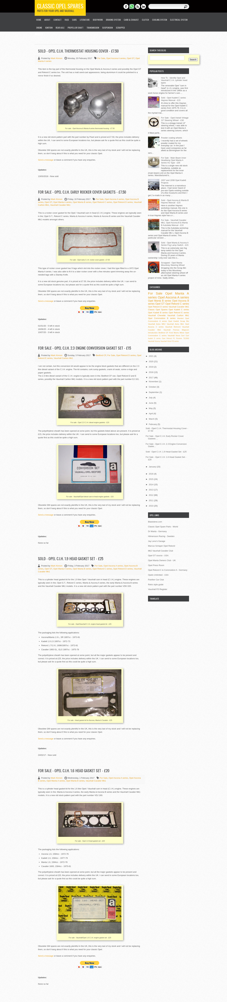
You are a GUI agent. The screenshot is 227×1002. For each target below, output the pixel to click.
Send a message (45, 160)
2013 (151, 490)
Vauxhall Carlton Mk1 (63, 358)
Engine (39, 27)
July (151, 397)
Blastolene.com (155, 522)
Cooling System (159, 19)
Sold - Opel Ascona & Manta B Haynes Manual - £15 (175, 201)
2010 (151, 506)
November (154, 381)
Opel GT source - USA (158, 555)
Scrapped (120, 27)
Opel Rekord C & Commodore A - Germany (167, 570)
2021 (151, 356)
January (153, 467)
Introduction (153, 333)
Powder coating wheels (171, 138)
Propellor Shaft (75, 27)
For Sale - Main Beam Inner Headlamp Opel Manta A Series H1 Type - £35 (173, 160)
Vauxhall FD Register (157, 589)
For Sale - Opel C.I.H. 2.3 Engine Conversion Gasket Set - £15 (84, 348)
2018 (151, 372)
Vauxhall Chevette (157, 315)
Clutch (145, 19)
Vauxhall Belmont (172, 327)
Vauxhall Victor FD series (169, 341)
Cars (74, 19)
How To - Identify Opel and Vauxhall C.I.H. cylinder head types (174, 80)
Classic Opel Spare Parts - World (163, 526)
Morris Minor (179, 333)
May (151, 408)
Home (38, 19)
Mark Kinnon (57, 58)
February (153, 424)
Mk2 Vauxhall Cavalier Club (160, 551)
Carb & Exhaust (131, 19)
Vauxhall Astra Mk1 (175, 324)
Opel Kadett (173, 321)
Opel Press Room (156, 565)
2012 (151, 495)
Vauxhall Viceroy (154, 341)
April (151, 413)
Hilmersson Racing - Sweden (161, 536)
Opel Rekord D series (123, 202)
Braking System (113, 19)
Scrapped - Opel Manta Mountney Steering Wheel (173, 264)
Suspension (107, 27)
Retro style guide (155, 584)
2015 (151, 479)
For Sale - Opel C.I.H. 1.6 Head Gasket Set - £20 (73, 770)
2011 (151, 500)
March (152, 419)
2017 (151, 377)
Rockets (179, 338)
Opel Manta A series (62, 202)
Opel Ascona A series (116, 58)
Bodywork (98, 19)
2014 (151, 484)
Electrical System (178, 19)
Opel (183, 335)
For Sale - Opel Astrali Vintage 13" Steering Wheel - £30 (175, 119)
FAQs (67, 19)
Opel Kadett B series (158, 312)
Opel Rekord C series (102, 202)
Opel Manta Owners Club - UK (162, 560)
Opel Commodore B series (161, 318)
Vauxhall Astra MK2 (157, 324)
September (154, 392)
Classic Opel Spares (60, 6)
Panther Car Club (156, 579)
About (47, 19)
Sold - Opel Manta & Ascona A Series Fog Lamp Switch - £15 (174, 244)
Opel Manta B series (82, 202)
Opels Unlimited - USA (158, 575)
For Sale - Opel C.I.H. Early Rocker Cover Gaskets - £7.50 (82, 192)
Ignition (48, 27)
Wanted (180, 318)
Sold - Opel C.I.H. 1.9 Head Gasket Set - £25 (70, 558)
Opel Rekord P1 (168, 338)
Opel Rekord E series (179, 312)
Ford (171, 333)
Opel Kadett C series (179, 309)
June (151, 403)
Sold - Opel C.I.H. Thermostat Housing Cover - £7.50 (78, 51)
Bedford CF (101, 355)
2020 (151, 361)
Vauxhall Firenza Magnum (176, 330)
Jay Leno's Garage (156, 541)
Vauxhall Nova (174, 335)
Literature (85, 19)
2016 (151, 474)
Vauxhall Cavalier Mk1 (60, 205)
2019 (151, 367)
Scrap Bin (184, 321)
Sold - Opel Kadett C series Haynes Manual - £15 (173, 99)
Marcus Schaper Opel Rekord (161, 546)
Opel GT (130, 58)
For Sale (101, 58)
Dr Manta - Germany (157, 531)
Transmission (93, 27)
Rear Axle (60, 27)
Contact (57, 19)
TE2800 (186, 338)
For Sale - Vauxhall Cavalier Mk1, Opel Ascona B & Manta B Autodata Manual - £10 (174, 222)
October (153, 387)
